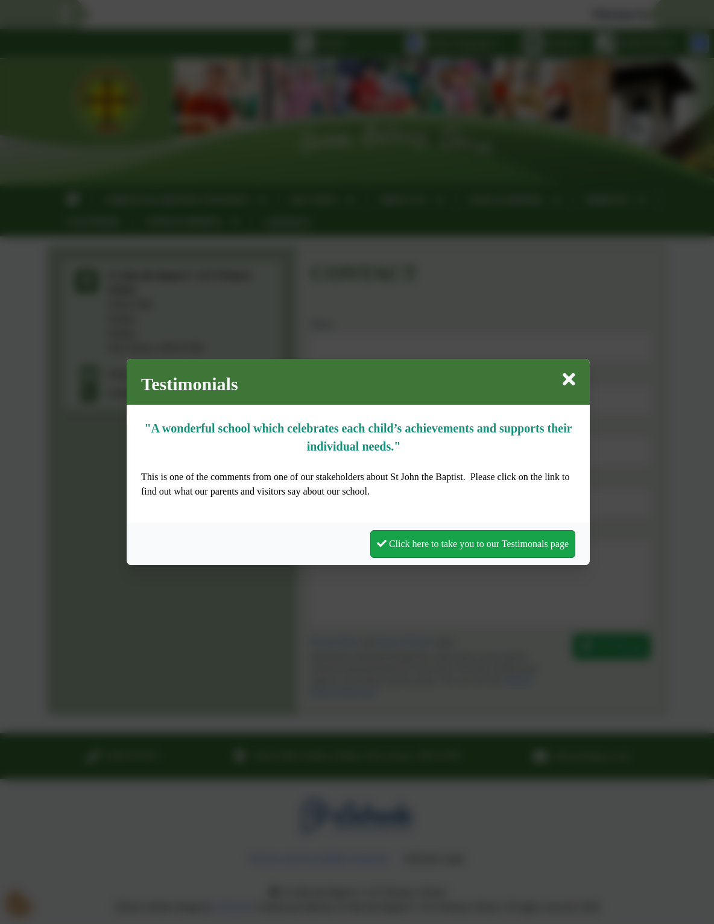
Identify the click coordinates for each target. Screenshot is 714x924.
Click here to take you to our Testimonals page (473, 544)
